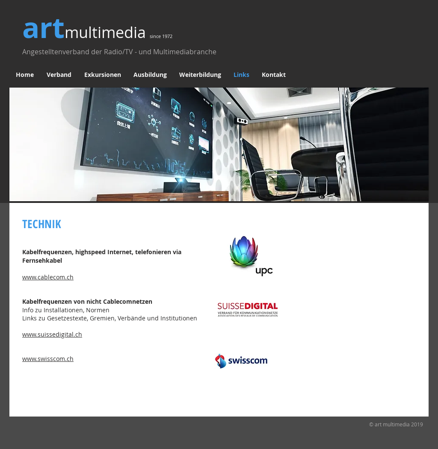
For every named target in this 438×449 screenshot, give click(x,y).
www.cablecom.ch (48, 277)
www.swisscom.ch (48, 359)
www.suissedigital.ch (52, 334)
